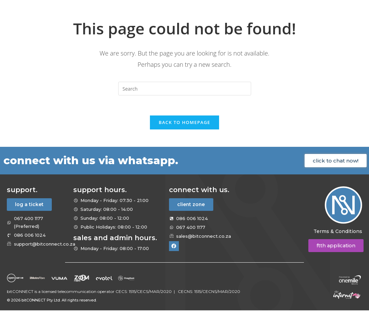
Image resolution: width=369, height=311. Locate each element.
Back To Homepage (184, 123)
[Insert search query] (184, 88)
